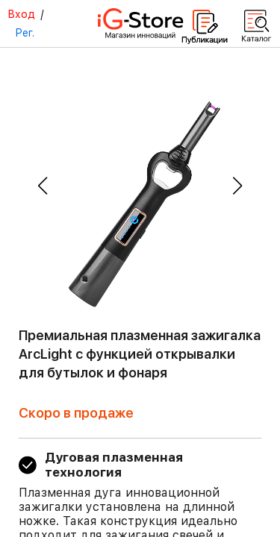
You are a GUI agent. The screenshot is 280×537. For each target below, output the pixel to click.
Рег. (24, 33)
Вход (21, 14)
